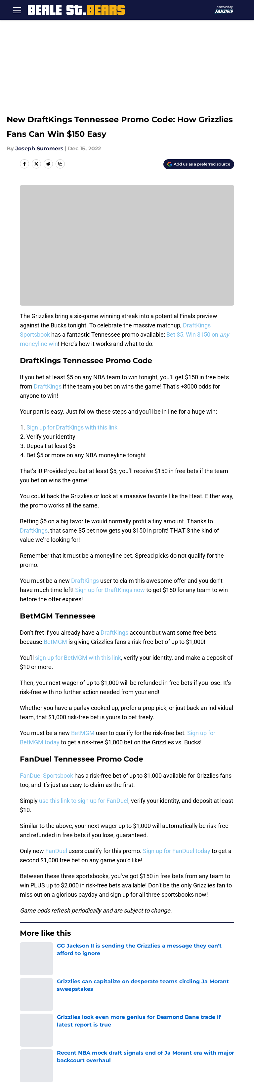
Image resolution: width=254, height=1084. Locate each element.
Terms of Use (216, 1011)
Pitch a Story (88, 1011)
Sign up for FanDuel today (176, 850)
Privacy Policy (144, 1011)
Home (27, 953)
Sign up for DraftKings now (110, 589)
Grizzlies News (58, 953)
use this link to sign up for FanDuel (83, 800)
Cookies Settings (127, 249)
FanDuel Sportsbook (46, 775)
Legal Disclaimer (93, 1024)
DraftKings (48, 386)
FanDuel (56, 850)
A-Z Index (211, 1024)
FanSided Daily (36, 1011)
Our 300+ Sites (218, 999)
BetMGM (55, 641)
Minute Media (49, 1053)
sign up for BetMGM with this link (78, 657)
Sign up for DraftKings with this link (71, 427)
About (25, 999)
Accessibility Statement (157, 1024)
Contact (136, 999)
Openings (84, 999)
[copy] (60, 163)
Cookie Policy (34, 1024)
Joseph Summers (39, 148)
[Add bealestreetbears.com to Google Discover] (198, 164)
